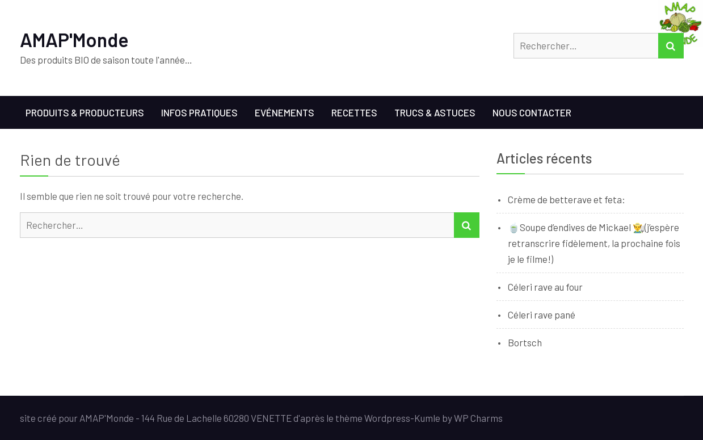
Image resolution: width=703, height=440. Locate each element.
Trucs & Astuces (434, 112)
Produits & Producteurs (85, 112)
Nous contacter (531, 112)
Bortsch (525, 342)
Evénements (284, 112)
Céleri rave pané (541, 314)
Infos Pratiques (199, 112)
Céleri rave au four (545, 286)
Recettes (354, 112)
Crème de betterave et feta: (566, 199)
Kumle (427, 418)
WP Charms (478, 418)
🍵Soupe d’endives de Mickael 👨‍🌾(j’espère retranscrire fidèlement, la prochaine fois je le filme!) (594, 243)
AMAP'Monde (74, 39)
